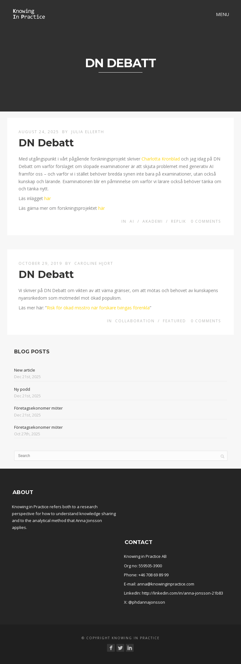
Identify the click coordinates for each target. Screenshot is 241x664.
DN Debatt (46, 143)
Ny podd (22, 389)
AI (132, 221)
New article (24, 370)
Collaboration (135, 321)
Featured (174, 321)
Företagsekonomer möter (38, 408)
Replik (178, 221)
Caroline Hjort (93, 263)
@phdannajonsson (146, 602)
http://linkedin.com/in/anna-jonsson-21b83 (182, 593)
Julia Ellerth (87, 131)
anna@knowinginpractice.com (165, 584)
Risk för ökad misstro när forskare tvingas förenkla (98, 308)
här (47, 198)
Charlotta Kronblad (161, 159)
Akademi (152, 221)
